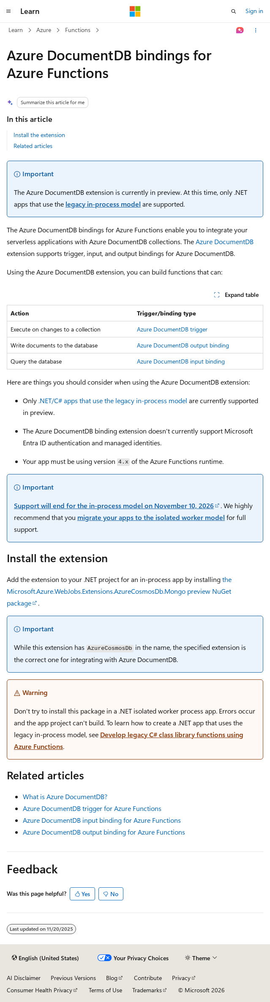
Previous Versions (73, 978)
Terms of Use (105, 990)
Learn (15, 30)
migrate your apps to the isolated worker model (151, 517)
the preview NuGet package (119, 591)
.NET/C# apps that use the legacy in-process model (112, 400)
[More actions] (255, 30)
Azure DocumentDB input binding (181, 361)
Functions (77, 30)
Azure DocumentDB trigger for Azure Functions (92, 808)
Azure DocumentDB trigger (172, 329)
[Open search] (233, 11)
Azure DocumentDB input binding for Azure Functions (102, 820)
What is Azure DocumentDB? (65, 796)
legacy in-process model (103, 203)
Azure (43, 30)
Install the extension (39, 135)
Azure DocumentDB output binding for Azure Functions (104, 831)
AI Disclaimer (24, 978)
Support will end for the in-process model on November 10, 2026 (114, 505)
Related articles (33, 146)
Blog (111, 978)
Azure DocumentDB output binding (183, 345)
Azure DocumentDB (225, 241)
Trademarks (147, 990)
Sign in (254, 11)
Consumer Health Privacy (39, 990)
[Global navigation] (8, 11)
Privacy (181, 978)
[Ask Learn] (240, 30)
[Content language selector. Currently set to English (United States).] (45, 958)
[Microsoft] (135, 11)
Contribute (148, 978)
